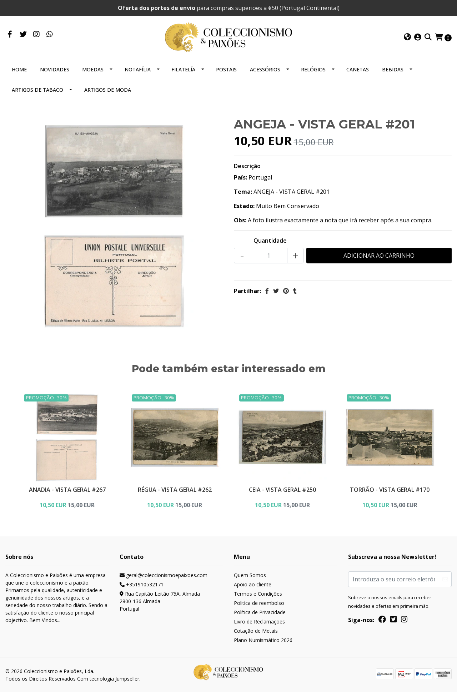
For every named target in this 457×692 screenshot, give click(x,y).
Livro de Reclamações (259, 620)
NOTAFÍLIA (138, 68)
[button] (407, 36)
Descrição (247, 164)
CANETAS (357, 68)
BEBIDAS (392, 68)
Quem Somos (250, 574)
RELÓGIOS (313, 68)
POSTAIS (226, 68)
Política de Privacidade (260, 611)
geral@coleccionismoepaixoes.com (163, 574)
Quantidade (270, 239)
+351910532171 (142, 583)
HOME (19, 68)
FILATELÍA (183, 68)
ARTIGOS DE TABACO (37, 88)
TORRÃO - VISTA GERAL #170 (390, 487)
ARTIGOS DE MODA (107, 88)
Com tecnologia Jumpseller (108, 678)
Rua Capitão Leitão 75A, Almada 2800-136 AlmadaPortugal (160, 600)
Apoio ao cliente (252, 583)
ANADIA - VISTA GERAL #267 (67, 487)
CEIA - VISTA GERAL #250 (282, 487)
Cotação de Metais (256, 630)
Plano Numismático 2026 (263, 639)
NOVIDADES (54, 68)
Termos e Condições (258, 593)
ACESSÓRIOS (265, 68)
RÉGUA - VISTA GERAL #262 (175, 487)
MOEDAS (93, 68)
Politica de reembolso (259, 602)
